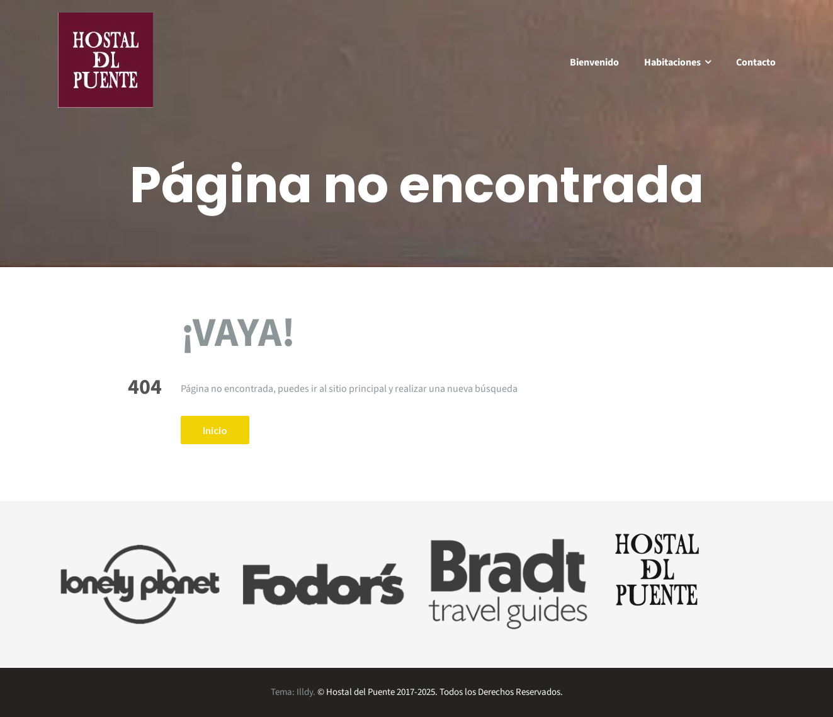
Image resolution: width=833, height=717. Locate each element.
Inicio (215, 430)
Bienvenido (594, 62)
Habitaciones (672, 62)
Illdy (305, 692)
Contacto (756, 62)
